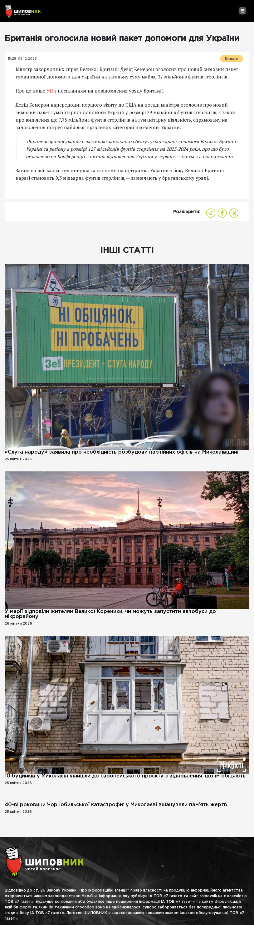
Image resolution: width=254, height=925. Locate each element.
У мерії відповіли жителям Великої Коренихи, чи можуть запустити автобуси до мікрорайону (110, 614)
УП (49, 91)
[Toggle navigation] (242, 10)
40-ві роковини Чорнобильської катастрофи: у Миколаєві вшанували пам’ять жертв (116, 804)
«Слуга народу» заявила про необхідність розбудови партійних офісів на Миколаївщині (121, 452)
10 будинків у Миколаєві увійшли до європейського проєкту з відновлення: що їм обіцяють (125, 776)
